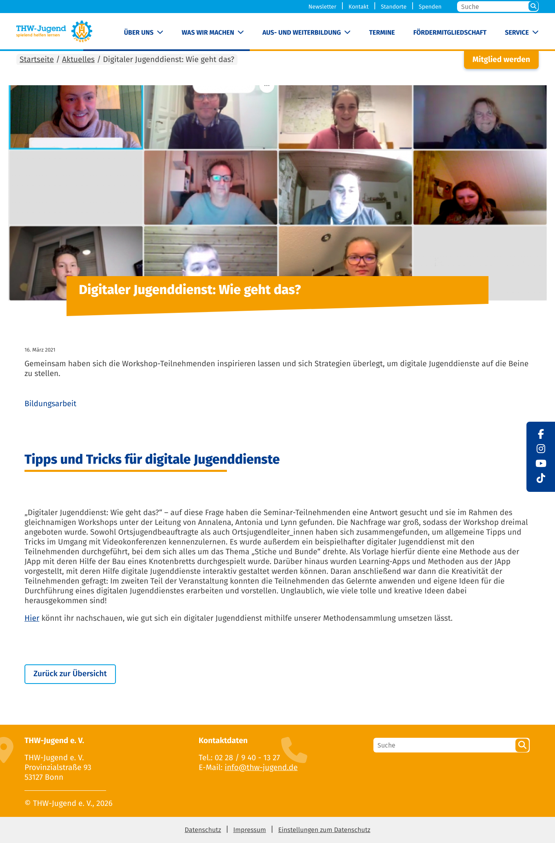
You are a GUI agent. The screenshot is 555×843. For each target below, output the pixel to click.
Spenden (430, 6)
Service (517, 33)
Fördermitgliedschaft (449, 33)
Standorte (393, 6)
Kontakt (359, 6)
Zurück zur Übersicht (70, 674)
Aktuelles (78, 59)
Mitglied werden (501, 59)
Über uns (139, 33)
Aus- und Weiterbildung (301, 33)
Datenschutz (203, 830)
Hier (31, 618)
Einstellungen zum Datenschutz (324, 830)
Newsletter (322, 6)
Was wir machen (208, 33)
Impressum (249, 830)
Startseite (37, 59)
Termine (382, 33)
